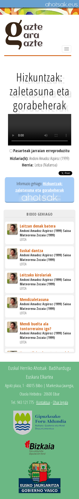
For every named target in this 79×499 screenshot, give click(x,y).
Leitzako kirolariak (35, 275)
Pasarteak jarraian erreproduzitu (41, 150)
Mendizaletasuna (34, 299)
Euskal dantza (31, 250)
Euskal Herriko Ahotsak (27, 367)
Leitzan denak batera (38, 226)
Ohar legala (60, 402)
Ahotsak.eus (61, 4)
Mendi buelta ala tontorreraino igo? (35, 326)
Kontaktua (43, 402)
